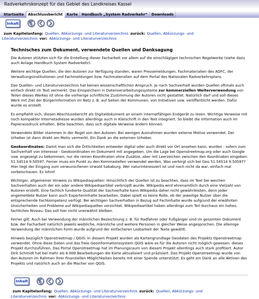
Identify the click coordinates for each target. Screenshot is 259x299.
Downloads (162, 14)
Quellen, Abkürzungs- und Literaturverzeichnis (87, 33)
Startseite (14, 14)
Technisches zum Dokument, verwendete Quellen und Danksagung (92, 49)
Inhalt (13, 23)
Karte (71, 14)
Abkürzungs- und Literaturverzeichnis (82, 38)
